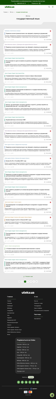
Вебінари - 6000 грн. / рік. (23, 360)
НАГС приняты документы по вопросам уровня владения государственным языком (27, 190)
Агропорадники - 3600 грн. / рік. (24, 357)
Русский (31, 377)
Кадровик (9, 317)
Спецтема (9, 303)
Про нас (36, 301)
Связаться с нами (38, 303)
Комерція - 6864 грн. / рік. (23, 349)
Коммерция (7, 30)
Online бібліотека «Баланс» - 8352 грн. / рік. (27, 363)
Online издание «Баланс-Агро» (14, 329)
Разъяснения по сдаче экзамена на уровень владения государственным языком (27, 61)
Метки (8, 334)
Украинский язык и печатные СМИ (15, 119)
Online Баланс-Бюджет (9, 202)
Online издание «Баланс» (10, 144)
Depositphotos (37, 318)
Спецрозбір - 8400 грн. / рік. (23, 355)
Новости (6, 246)
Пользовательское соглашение (41, 310)
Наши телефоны (38, 308)
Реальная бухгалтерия (12, 322)
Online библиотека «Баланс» (11, 44)
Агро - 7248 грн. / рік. (22, 352)
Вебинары (9, 308)
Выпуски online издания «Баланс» (22, 158)
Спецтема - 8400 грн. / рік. (23, 344)
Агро (8, 315)
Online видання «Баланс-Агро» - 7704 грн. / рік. (28, 368)
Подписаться (35, 3)
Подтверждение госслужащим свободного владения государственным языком (26, 205)
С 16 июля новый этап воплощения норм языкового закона (23, 248)
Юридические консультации (21, 144)
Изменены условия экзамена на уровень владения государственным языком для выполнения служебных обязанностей (28, 175)
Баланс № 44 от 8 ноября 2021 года (16, 161)
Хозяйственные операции (15, 30)
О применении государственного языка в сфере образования (24, 76)
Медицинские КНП (11, 320)
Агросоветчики (10, 313)
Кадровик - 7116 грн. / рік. (23, 347)
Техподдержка (37, 305)
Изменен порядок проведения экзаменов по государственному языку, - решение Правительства (26, 90)
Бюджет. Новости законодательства (19, 86)
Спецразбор (10, 310)
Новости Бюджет (8, 58)
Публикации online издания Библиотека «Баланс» (27, 44)
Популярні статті (21, 371)
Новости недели (18, 202)
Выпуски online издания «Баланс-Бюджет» (23, 217)
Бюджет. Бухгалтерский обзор (18, 58)
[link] (28, 35)
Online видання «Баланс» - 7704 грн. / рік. (27, 365)
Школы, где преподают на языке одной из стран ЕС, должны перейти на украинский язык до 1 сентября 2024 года (27, 105)
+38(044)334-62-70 (21, 3)
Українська (24, 377)
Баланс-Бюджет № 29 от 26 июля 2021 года (18, 219)
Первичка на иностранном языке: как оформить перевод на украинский (26, 33)
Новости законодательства (14, 246)
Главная (9, 301)
